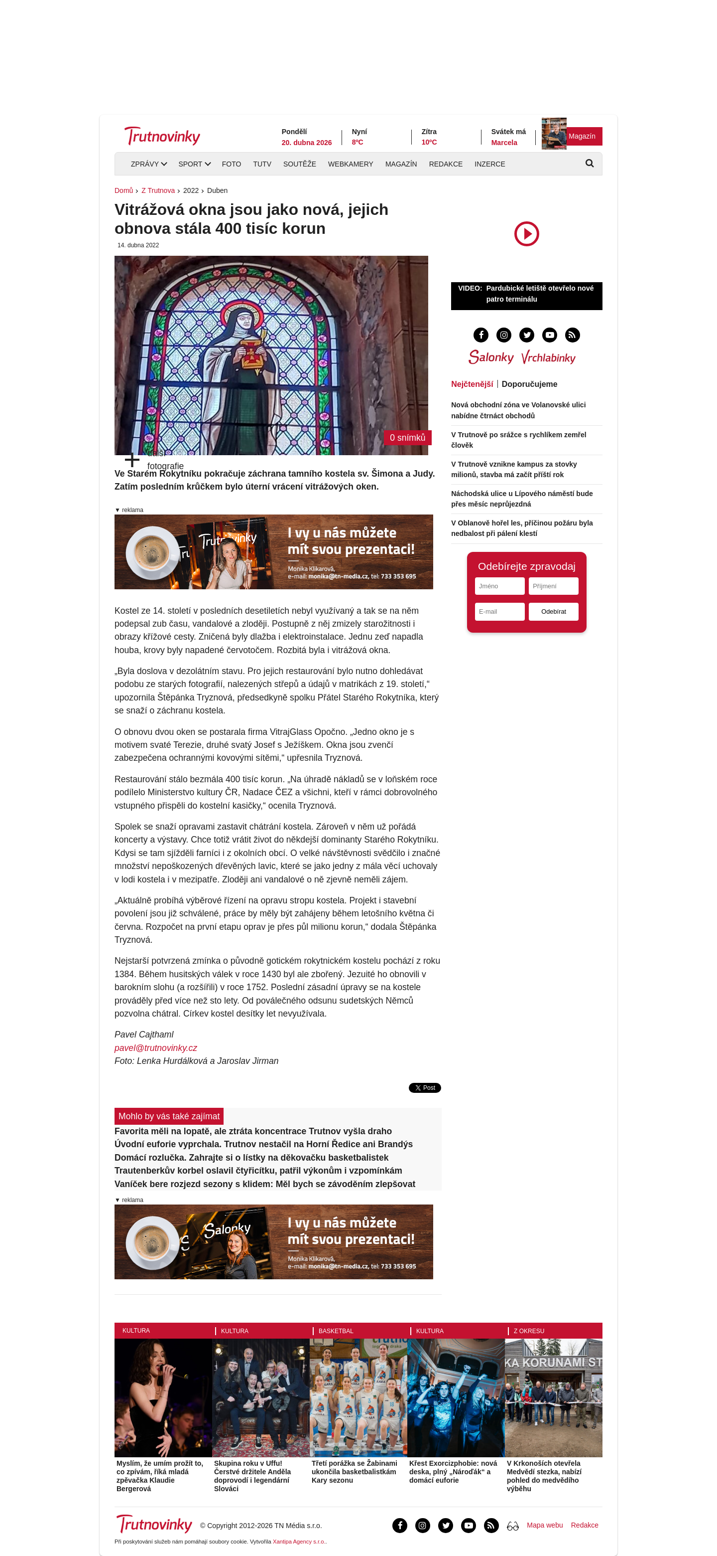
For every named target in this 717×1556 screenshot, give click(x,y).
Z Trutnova (158, 190)
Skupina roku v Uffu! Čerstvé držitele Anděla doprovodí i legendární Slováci (252, 1475)
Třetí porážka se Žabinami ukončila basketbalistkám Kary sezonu (354, 1471)
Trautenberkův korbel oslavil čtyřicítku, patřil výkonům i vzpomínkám (258, 1171)
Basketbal (336, 1331)
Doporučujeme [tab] (530, 384)
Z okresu (529, 1331)
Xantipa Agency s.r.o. (299, 1542)
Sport (190, 164)
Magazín (582, 136)
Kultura (136, 1330)
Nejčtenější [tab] (472, 384)
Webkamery (350, 164)
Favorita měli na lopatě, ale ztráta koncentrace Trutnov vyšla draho (253, 1131)
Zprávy (145, 164)
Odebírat (553, 611)
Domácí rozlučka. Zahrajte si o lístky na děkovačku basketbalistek (252, 1158)
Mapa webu (545, 1525)
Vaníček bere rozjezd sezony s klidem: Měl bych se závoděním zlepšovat (265, 1184)
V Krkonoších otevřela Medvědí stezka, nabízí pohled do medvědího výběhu (544, 1475)
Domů (124, 190)
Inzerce (490, 164)
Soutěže (299, 164)
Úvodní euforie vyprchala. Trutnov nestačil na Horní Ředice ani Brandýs (264, 1144)
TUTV (262, 164)
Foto (231, 164)
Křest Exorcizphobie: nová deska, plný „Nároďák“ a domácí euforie (453, 1471)
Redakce (446, 164)
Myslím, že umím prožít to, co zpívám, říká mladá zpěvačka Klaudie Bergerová (160, 1475)
